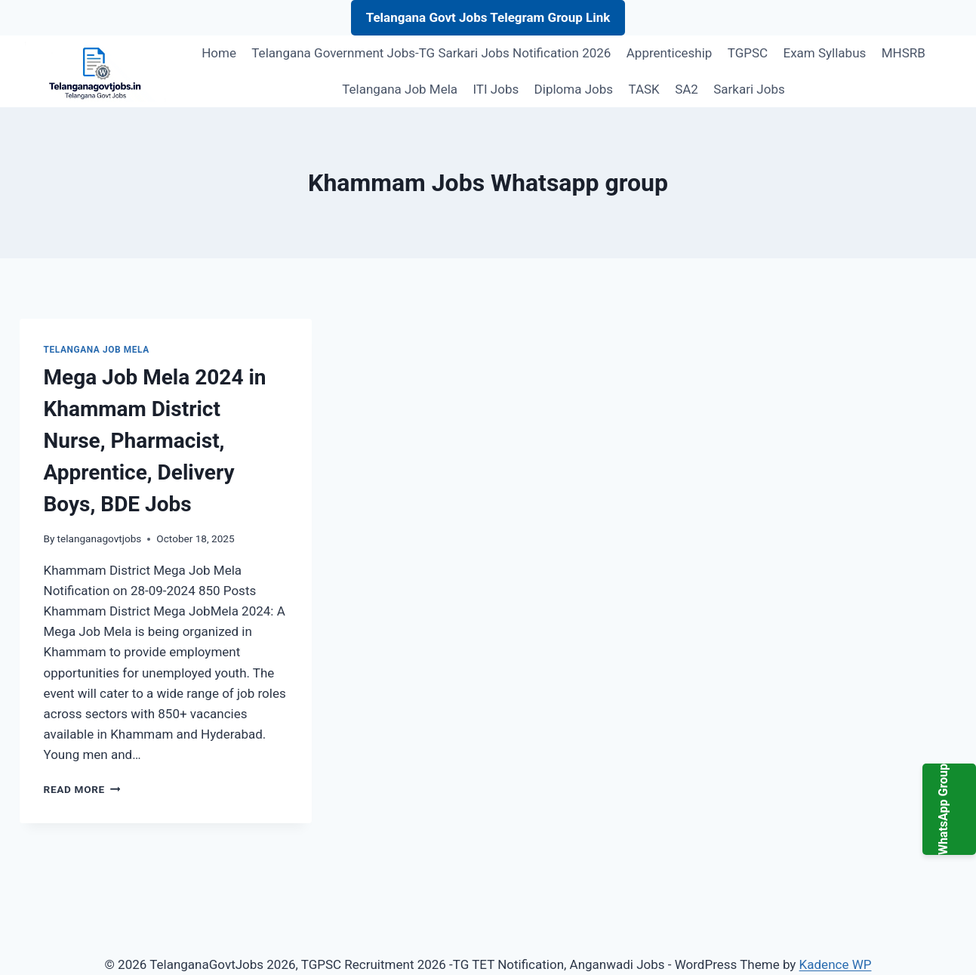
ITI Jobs (496, 89)
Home (219, 52)
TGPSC (748, 52)
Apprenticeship (670, 52)
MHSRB (903, 52)
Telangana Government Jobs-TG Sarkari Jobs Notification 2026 (431, 52)
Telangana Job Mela (399, 89)
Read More (82, 789)
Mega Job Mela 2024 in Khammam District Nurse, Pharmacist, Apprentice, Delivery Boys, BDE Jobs (155, 441)
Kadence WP (835, 964)
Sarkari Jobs (748, 89)
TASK (643, 89)
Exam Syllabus (825, 52)
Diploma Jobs (573, 89)
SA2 (686, 89)
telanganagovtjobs (99, 538)
